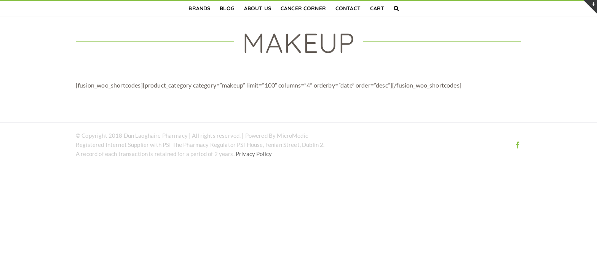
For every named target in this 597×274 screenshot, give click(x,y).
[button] (401, 8)
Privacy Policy (254, 153)
